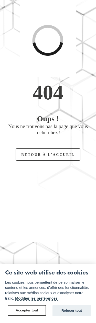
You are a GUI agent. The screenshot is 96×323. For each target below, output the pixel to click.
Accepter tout (27, 310)
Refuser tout (71, 310)
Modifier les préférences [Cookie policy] (36, 298)
